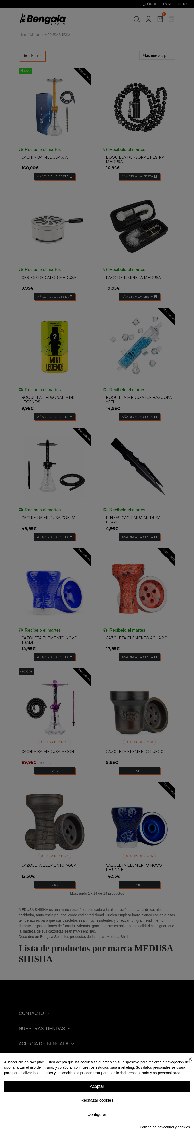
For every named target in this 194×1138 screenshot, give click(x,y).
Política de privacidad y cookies (165, 1127)
